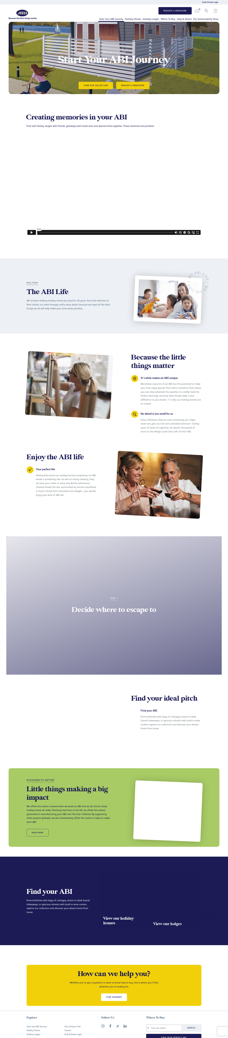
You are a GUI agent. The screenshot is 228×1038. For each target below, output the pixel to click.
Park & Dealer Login (210, 2)
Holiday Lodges (151, 18)
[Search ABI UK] (206, 11)
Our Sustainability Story (205, 18)
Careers (67, 1030)
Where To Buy (168, 18)
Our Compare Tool (72, 1026)
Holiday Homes (133, 18)
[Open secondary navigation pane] (215, 11)
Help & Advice (184, 18)
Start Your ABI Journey (111, 18)
